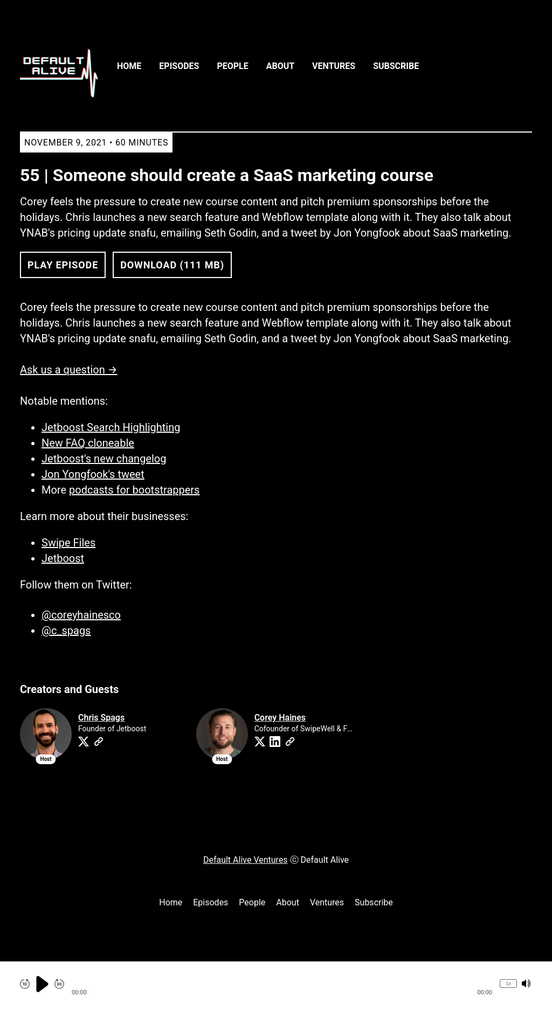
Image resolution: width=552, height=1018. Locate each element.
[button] (282, 984)
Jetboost (63, 558)
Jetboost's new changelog (104, 458)
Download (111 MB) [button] (172, 265)
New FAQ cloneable (88, 443)
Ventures (333, 66)
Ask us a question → (69, 369)
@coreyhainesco (81, 614)
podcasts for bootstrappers (134, 489)
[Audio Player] (276, 989)
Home (129, 66)
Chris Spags (101, 717)
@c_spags (66, 630)
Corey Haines (280, 717)
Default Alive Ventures (245, 860)
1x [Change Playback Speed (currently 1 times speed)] (508, 983)
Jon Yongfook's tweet (93, 474)
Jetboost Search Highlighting (111, 427)
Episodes (179, 66)
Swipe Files (68, 542)
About (280, 66)
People (232, 66)
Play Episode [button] (62, 265)
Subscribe (396, 66)
